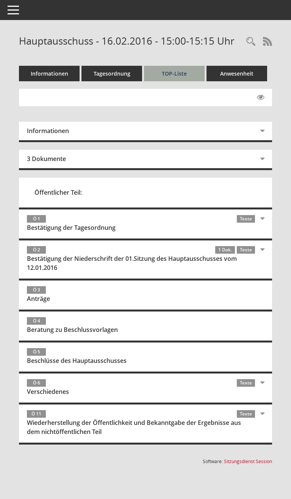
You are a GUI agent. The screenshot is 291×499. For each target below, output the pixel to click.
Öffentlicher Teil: (58, 192)
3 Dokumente (46, 159)
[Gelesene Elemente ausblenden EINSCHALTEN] (260, 97)
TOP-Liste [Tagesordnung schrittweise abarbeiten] (174, 73)
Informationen (49, 73)
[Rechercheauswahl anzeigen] (250, 42)
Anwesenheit (236, 73)
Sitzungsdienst (248, 461)
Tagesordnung (112, 73)
